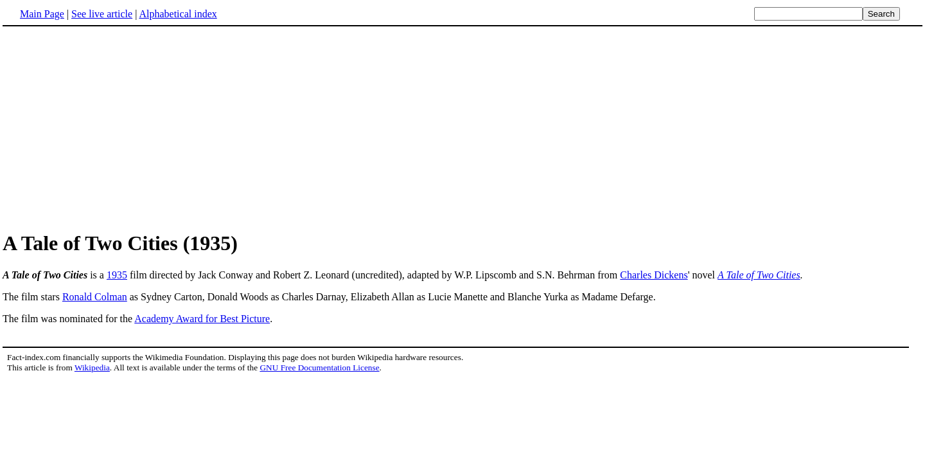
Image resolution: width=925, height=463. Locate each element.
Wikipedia (92, 367)
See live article (101, 13)
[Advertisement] (110, 128)
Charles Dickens (653, 274)
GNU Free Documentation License (319, 367)
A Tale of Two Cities (759, 274)
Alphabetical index (177, 13)
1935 (117, 274)
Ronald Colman (94, 296)
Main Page (42, 13)
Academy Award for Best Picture (202, 318)
